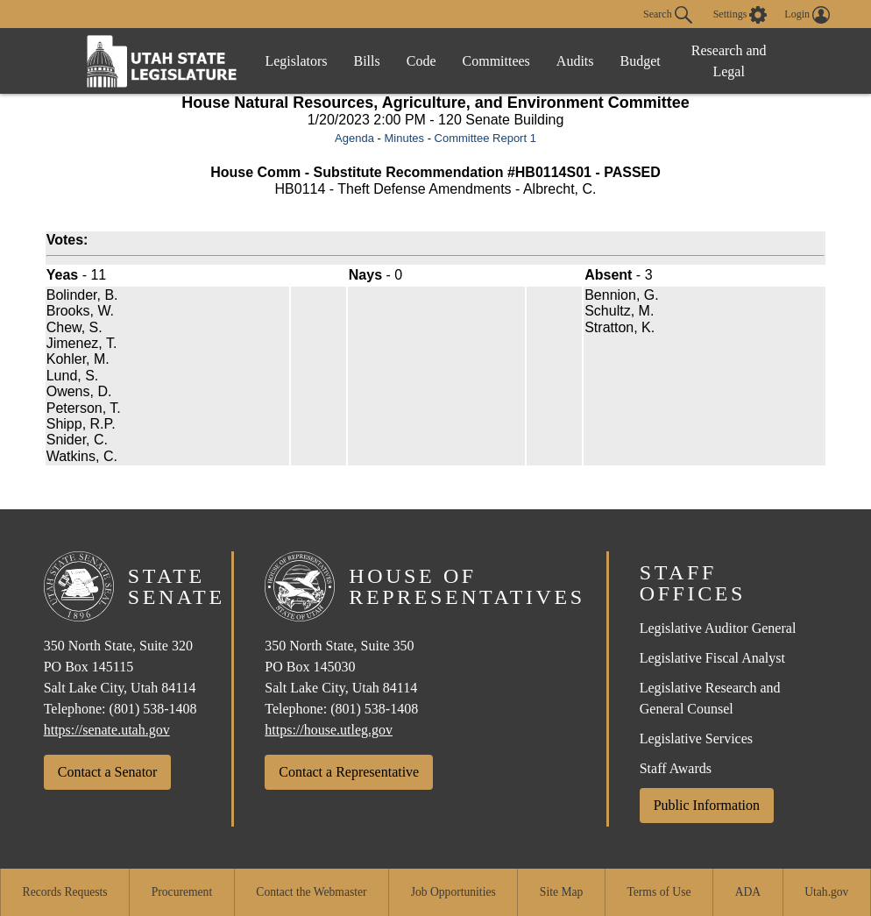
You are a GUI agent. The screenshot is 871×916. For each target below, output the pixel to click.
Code (421, 60)
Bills (367, 60)
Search (667, 15)
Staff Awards (676, 768)
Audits (575, 60)
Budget (640, 60)
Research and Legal (729, 61)
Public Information (707, 805)
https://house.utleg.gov (329, 729)
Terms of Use (658, 891)
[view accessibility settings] (740, 15)
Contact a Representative (349, 771)
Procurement (182, 891)
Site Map (561, 891)
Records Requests (65, 891)
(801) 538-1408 (153, 708)
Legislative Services (696, 738)
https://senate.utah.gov (107, 729)
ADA (748, 891)
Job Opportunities (453, 891)
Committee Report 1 (485, 138)
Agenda (354, 138)
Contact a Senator (108, 771)
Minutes (404, 138)
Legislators (296, 60)
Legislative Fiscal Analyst (712, 657)
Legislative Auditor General (718, 628)
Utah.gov (826, 891)
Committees (496, 60)
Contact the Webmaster (311, 891)
